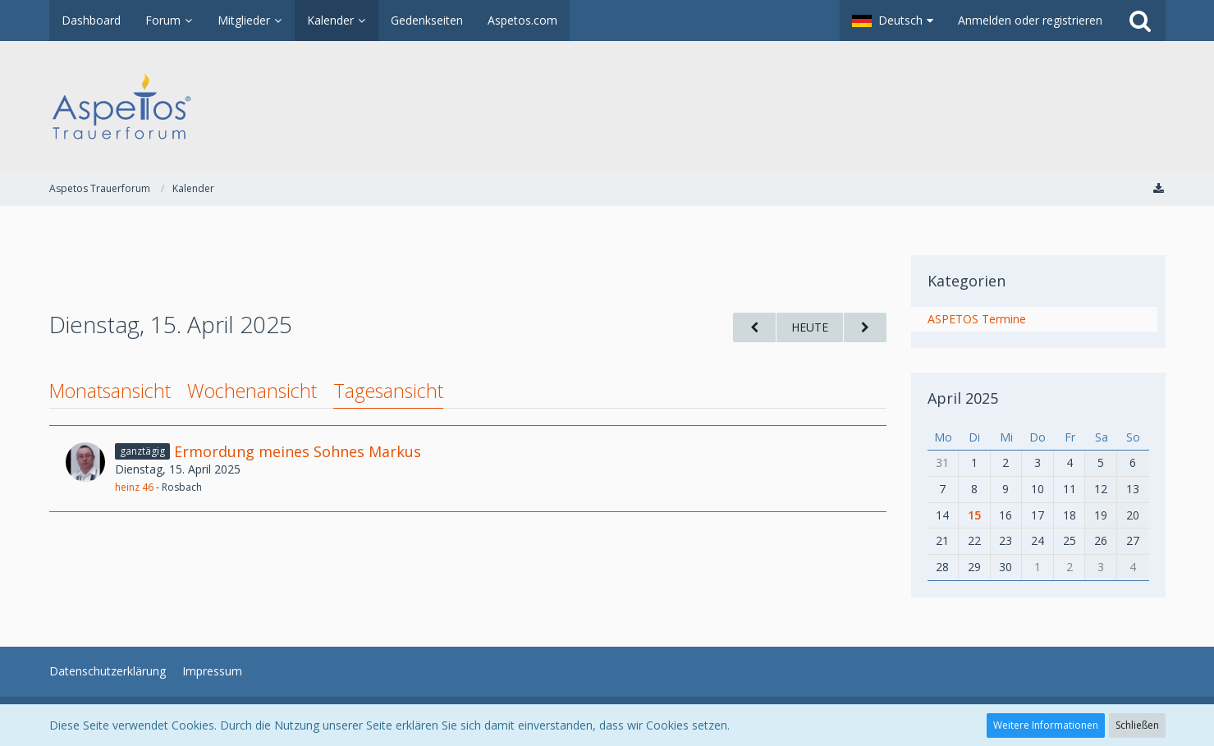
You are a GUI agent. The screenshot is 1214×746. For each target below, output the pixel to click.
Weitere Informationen (1045, 725)
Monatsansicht (110, 391)
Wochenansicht (252, 391)
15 (974, 515)
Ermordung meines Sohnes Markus (297, 451)
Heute (809, 327)
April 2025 (963, 398)
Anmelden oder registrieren (1030, 20)
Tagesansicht (388, 391)
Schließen (1137, 725)
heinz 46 (134, 487)
